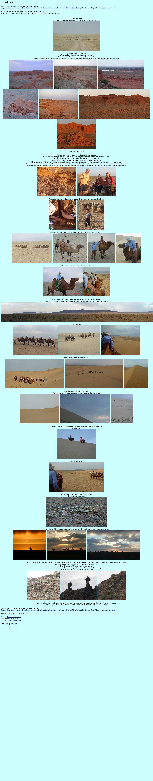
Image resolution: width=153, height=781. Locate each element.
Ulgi (92, 8)
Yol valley (98, 8)
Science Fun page (14, 620)
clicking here (40, 11)
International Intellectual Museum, (44, 8)
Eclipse (3, 8)
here (25, 613)
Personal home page (14, 617)
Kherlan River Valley (73, 8)
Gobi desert (11, 8)
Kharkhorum (61, 8)
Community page (12, 618)
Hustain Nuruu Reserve (24, 8)
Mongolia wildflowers (109, 8)
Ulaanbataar (85, 8)
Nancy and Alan (11, 624)
